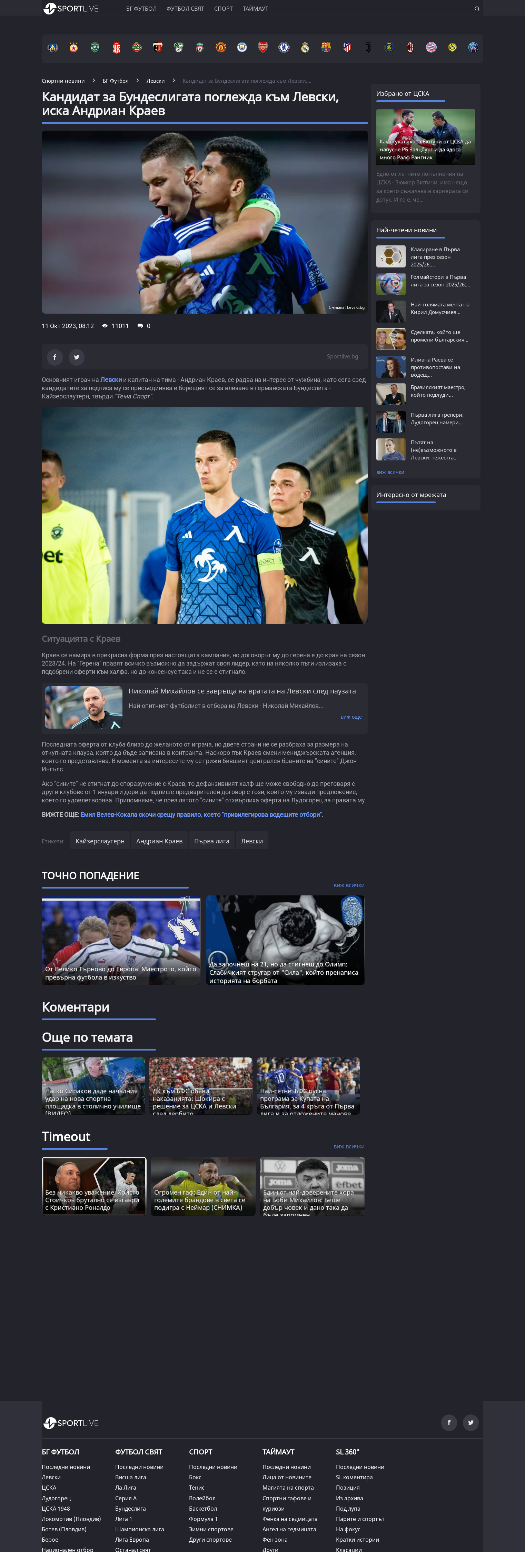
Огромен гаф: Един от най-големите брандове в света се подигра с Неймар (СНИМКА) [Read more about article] (199, 1199)
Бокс (195, 1477)
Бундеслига (130, 1508)
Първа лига (211, 841)
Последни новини (66, 1467)
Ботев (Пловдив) (64, 1529)
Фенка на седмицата (290, 1519)
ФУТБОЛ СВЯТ (138, 1452)
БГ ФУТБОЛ (141, 8)
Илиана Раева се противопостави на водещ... (435, 367)
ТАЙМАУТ (278, 1452)
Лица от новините (286, 1477)
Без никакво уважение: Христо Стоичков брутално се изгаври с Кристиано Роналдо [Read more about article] (92, 1199)
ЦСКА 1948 (56, 1508)
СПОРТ (200, 1452)
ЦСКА (49, 1487)
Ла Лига (125, 1487)
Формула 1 (203, 1519)
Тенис (197, 1487)
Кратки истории (357, 1539)
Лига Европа (132, 1539)
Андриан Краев (159, 841)
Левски (111, 379)
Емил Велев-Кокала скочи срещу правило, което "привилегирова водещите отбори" (201, 814)
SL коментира (354, 1477)
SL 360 (348, 1451)
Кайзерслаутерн (100, 841)
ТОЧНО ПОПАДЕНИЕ (90, 875)
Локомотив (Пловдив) (71, 1519)
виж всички (390, 472)
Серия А (126, 1498)
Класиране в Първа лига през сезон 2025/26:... (435, 257)
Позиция (348, 1487)
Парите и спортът (360, 1519)
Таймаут (255, 8)
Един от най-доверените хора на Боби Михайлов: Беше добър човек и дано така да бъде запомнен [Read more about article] (308, 1203)
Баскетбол (203, 1508)
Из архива (349, 1498)
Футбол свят (185, 8)
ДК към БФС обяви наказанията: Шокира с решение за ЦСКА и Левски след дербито (194, 1102)
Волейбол (202, 1498)
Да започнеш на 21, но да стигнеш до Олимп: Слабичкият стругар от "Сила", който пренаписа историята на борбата (283, 972)
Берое (50, 1539)
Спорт (223, 8)
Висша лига (130, 1477)
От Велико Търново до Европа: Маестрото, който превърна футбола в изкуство (120, 973)
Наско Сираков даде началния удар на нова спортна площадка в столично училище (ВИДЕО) (93, 1102)
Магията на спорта (288, 1487)
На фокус (348, 1529)
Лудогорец (56, 1498)
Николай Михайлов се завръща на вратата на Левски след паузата (242, 691)
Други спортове (210, 1539)
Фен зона (275, 1539)
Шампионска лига (139, 1529)
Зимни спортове (211, 1529)
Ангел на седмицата (289, 1529)
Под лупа (348, 1508)
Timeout (66, 1136)
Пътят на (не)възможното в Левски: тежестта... (434, 450)
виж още (351, 716)
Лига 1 (123, 1519)
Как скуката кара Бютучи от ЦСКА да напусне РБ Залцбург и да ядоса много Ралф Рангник (425, 149)
